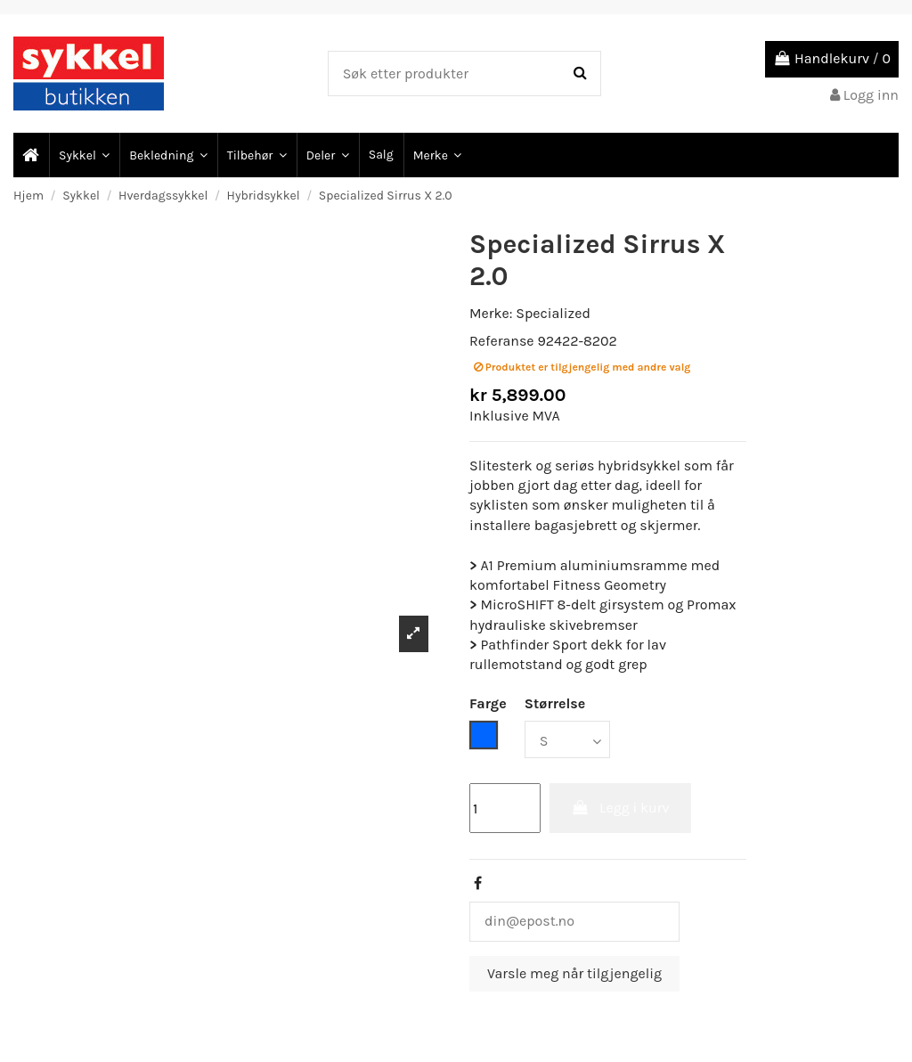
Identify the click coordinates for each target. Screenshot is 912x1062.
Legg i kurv (620, 807)
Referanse (501, 340)
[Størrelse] (567, 739)
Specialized (553, 313)
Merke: (490, 313)
